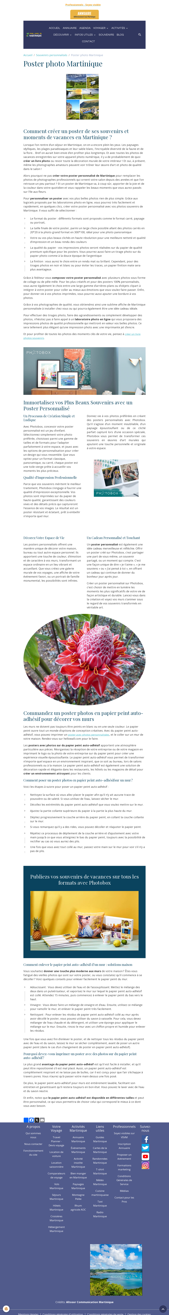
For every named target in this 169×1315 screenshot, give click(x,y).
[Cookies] (6, 1308)
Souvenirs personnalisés (51, 55)
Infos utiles (84, 34)
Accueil (54, 28)
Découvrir (61, 34)
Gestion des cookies (143, 1310)
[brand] (34, 35)
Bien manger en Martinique (81, 1177)
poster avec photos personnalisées (90, 734)
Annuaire (70, 28)
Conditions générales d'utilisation (61, 1310)
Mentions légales (24, 1310)
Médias (127, 1191)
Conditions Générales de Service (127, 1180)
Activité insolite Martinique (81, 1162)
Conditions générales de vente (106, 1310)
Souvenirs (106, 34)
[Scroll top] (163, 1309)
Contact (88, 41)
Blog (120, 34)
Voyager (99, 28)
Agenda (85, 28)
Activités (118, 28)
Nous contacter (34, 1144)
